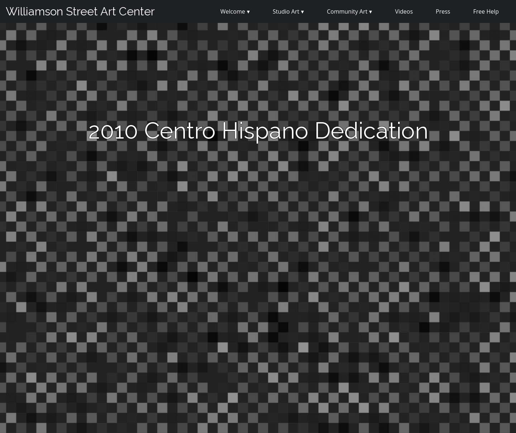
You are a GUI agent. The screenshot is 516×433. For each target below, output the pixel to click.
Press (443, 11)
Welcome (232, 11)
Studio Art (286, 11)
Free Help (486, 11)
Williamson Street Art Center (80, 11)
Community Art (347, 11)
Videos (404, 11)
